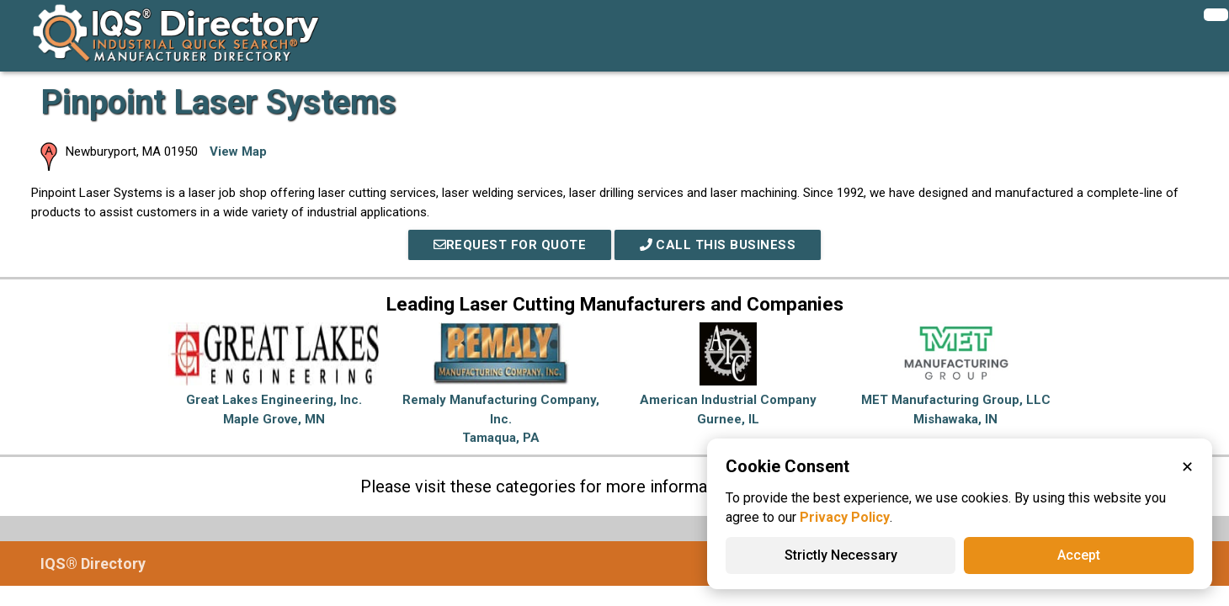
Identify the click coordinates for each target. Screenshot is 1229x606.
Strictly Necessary (841, 555)
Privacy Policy (845, 517)
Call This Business (718, 244)
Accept (1078, 555)
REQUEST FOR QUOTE (510, 244)
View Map (238, 151)
